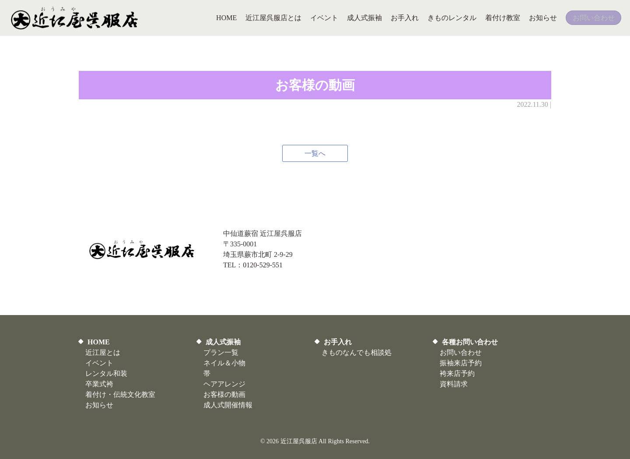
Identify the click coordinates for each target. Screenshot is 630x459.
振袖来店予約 (461, 363)
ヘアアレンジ (224, 384)
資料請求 (454, 384)
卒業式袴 (99, 384)
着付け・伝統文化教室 (120, 394)
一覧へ (315, 153)
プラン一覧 (220, 352)
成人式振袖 (223, 342)
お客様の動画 (224, 394)
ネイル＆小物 (224, 363)
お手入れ (338, 342)
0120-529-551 (263, 265)
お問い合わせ (461, 352)
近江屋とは (102, 352)
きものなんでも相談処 (357, 352)
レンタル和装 (106, 373)
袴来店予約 (457, 373)
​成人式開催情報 (227, 405)
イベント (99, 363)
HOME (99, 342)
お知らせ (99, 405)
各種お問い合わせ (470, 342)
